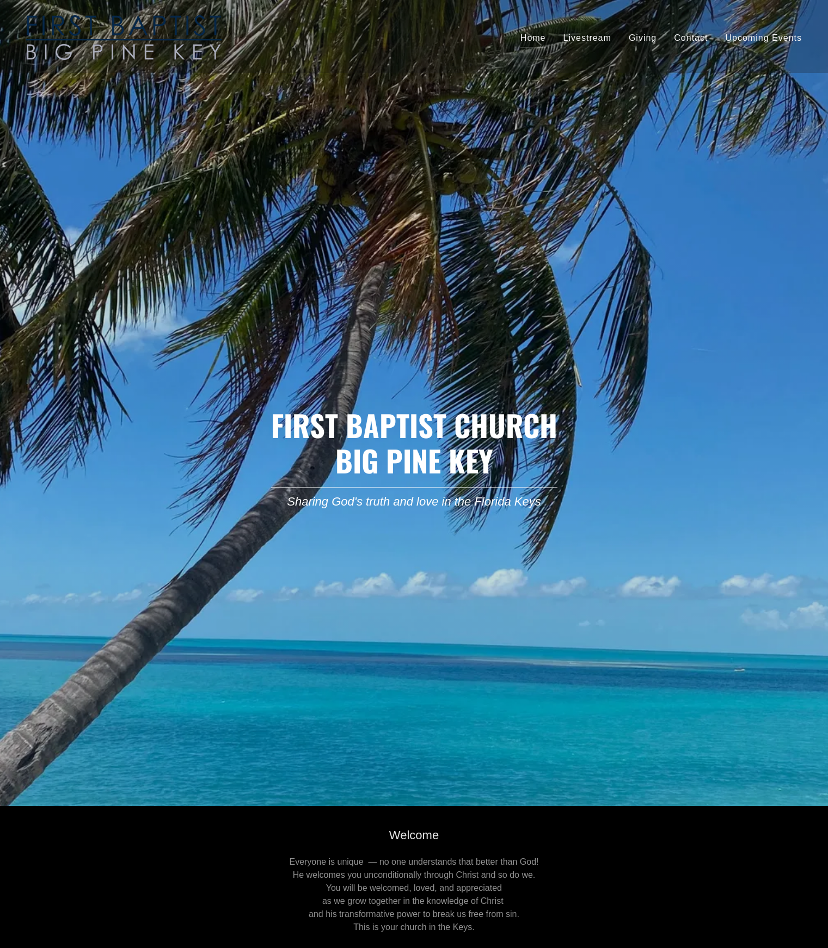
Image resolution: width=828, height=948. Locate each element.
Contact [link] (691, 37)
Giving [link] (643, 37)
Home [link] (533, 37)
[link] (124, 35)
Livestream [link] (587, 37)
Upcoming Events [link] (763, 37)
